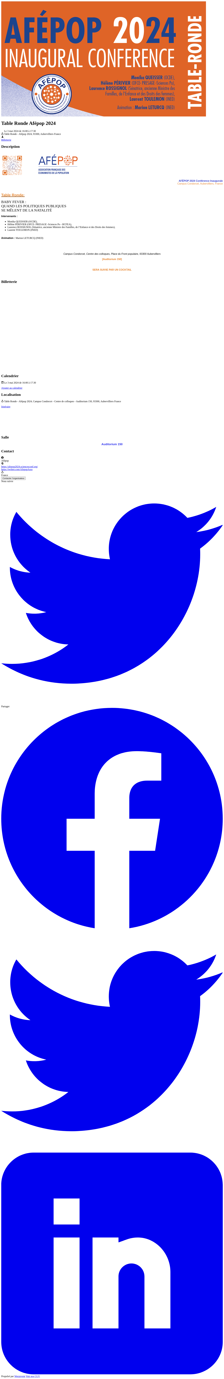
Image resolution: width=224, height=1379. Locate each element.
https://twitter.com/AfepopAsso (17, 469)
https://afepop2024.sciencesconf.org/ (19, 466)
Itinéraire (5, 406)
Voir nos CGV (33, 1376)
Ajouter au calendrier (11, 388)
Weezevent (19, 1376)
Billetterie (6, 140)
